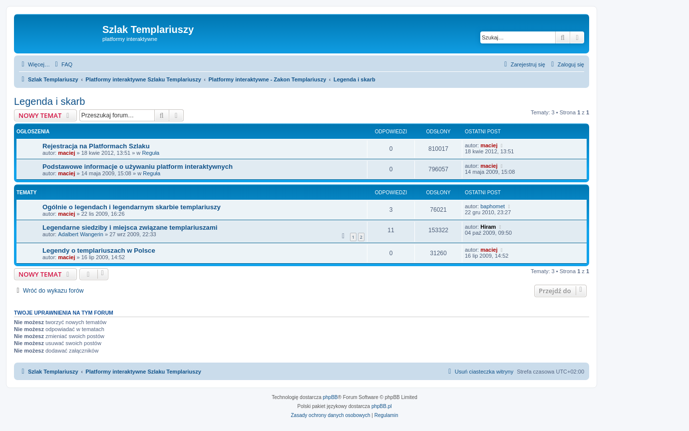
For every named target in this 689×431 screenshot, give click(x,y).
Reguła (150, 153)
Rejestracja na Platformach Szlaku (96, 146)
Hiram (488, 227)
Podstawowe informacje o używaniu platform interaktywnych (137, 166)
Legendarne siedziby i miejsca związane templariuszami (129, 227)
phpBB (330, 397)
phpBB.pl (381, 406)
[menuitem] (62, 64)
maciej (66, 153)
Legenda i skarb (49, 101)
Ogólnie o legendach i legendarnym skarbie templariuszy (131, 207)
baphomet (492, 206)
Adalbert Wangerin (80, 234)
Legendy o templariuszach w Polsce (98, 250)
